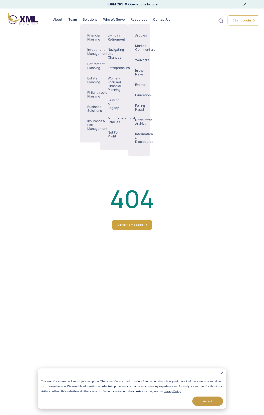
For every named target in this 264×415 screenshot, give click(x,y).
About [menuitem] (57, 20)
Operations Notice (143, 4)
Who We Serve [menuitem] (114, 20)
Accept (207, 401)
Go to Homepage (130, 225)
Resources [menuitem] (139, 20)
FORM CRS (115, 4)
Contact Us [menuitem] (161, 20)
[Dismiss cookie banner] (221, 373)
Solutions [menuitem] (90, 20)
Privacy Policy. (172, 391)
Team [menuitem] (72, 20)
